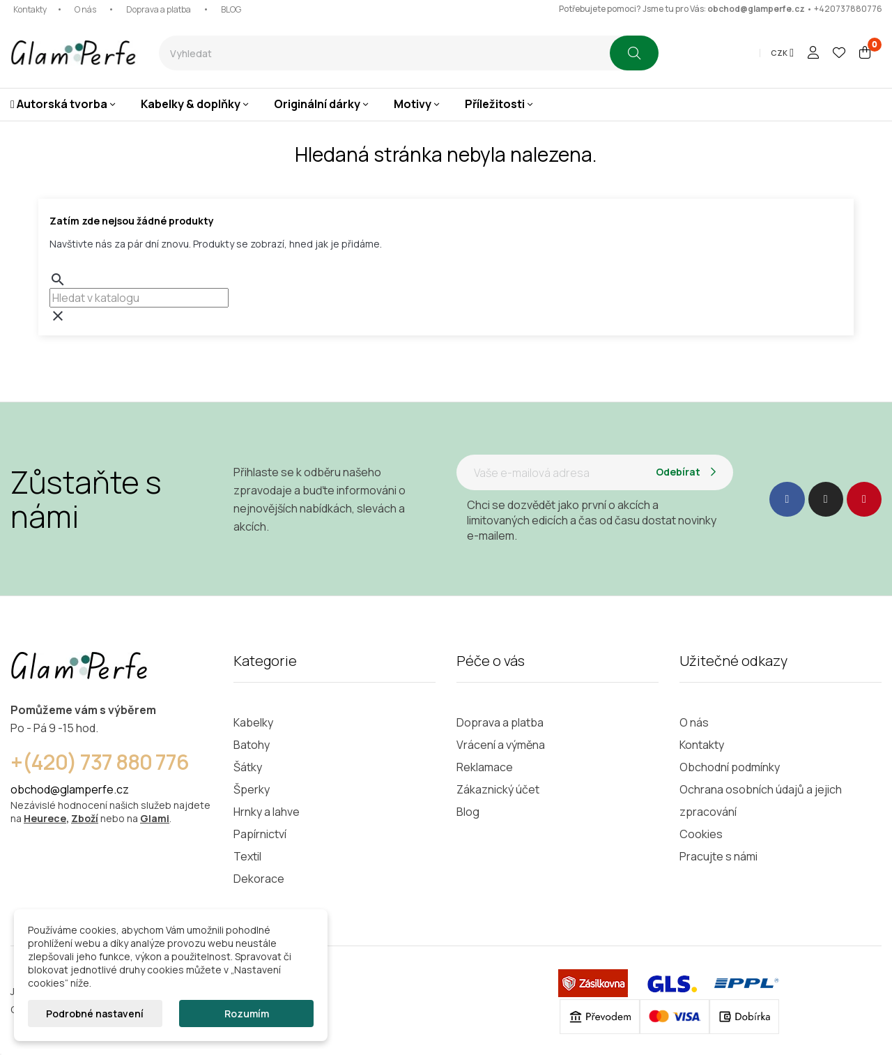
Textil (247, 856)
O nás (85, 9)
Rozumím (246, 1013)
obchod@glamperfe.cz (756, 9)
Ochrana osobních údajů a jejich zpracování (760, 800)
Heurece (45, 818)
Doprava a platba (158, 9)
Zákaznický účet (497, 789)
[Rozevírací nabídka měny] (782, 53)
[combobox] (384, 53)
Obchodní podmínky (729, 767)
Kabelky (253, 722)
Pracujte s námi (718, 856)
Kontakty (30, 9)
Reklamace (484, 767)
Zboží (84, 818)
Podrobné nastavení (95, 1013)
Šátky (247, 767)
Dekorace (258, 878)
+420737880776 (848, 9)
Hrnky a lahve (266, 811)
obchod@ (35, 789)
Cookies (701, 834)
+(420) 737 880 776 (99, 761)
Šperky (251, 789)
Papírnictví (259, 834)
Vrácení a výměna (500, 744)
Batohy (251, 744)
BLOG (231, 9)
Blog (467, 811)
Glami (154, 818)
